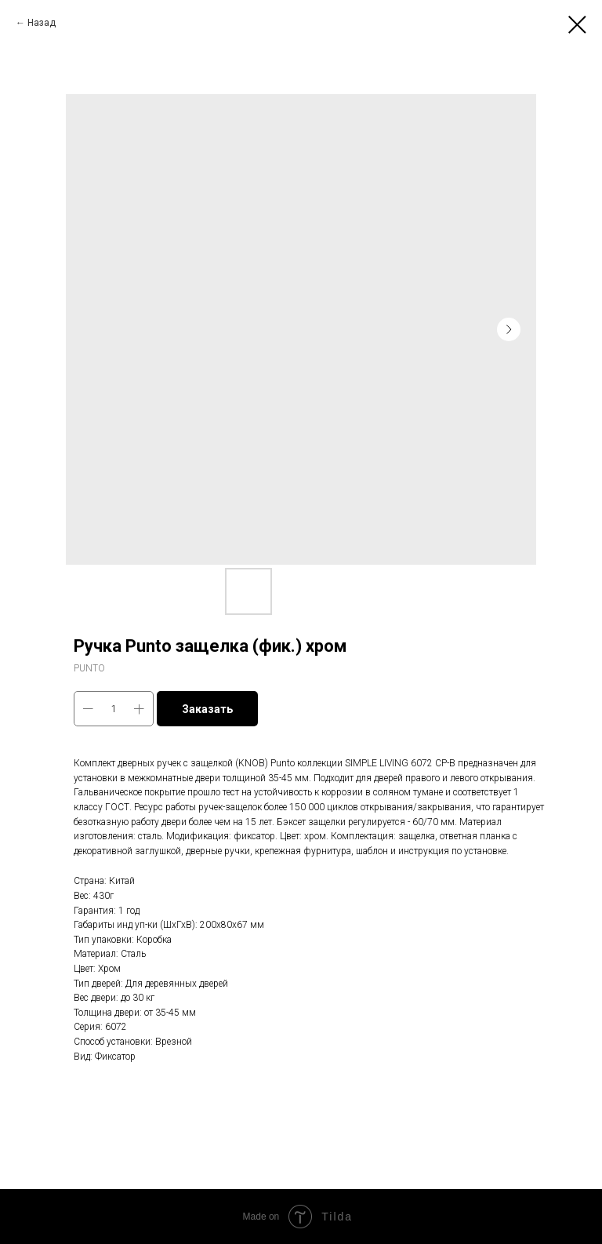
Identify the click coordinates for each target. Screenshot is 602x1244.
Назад (41, 22)
